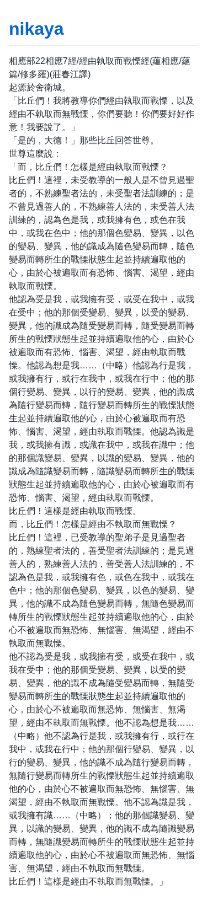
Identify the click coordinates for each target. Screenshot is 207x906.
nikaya (36, 29)
